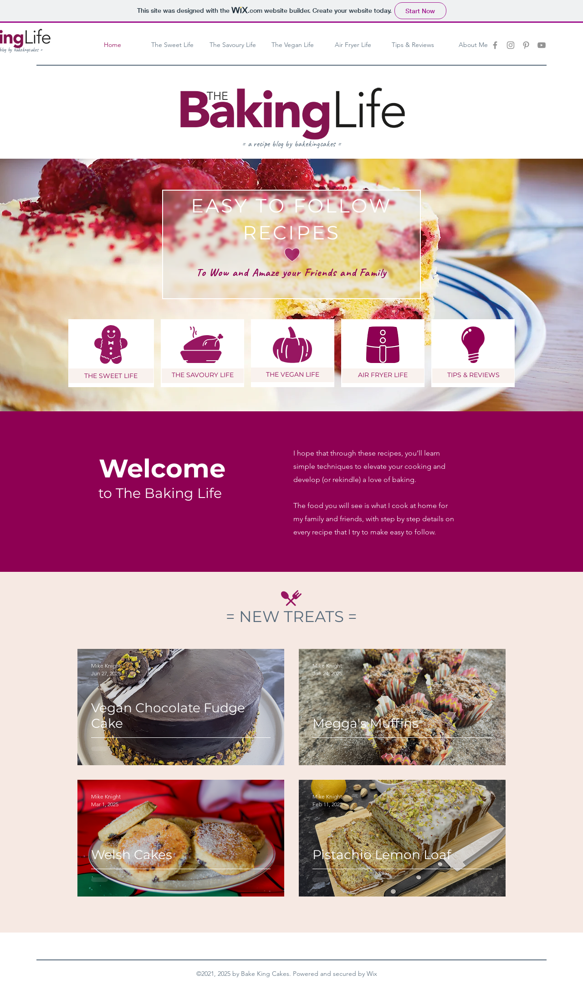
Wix (372, 973)
